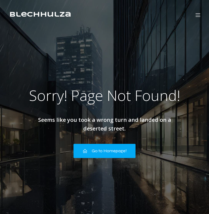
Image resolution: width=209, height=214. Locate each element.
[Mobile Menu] (197, 15)
